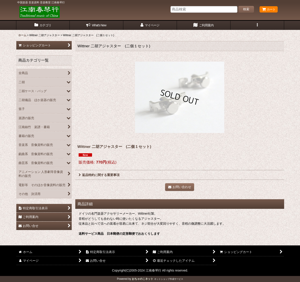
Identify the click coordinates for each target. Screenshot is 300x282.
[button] (257, 25)
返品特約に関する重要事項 (99, 175)
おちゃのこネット (142, 278)
